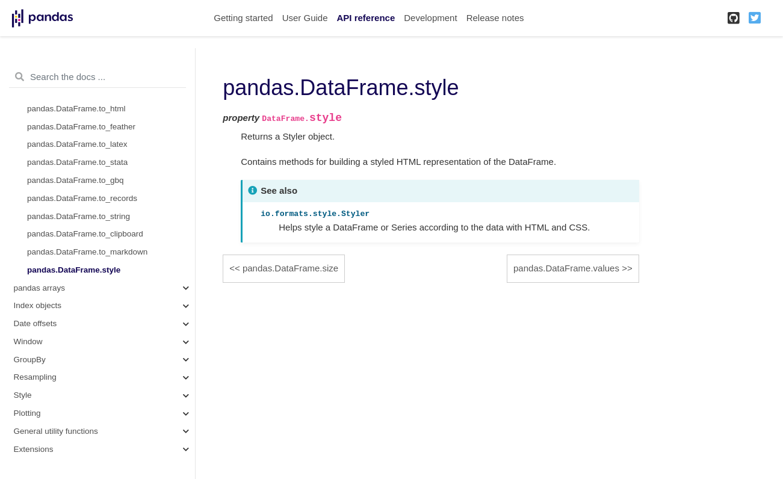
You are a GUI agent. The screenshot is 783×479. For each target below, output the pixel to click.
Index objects (38, 305)
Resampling (35, 377)
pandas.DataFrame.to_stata (77, 162)
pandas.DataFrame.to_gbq (75, 180)
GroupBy (30, 359)
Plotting (27, 413)
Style (23, 395)
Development (430, 18)
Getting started (243, 18)
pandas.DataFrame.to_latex (77, 144)
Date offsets (35, 323)
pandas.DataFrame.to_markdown (87, 251)
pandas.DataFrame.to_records (82, 198)
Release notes (495, 18)
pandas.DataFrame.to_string (78, 216)
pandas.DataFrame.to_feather (81, 126)
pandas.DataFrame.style (73, 269)
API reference (366, 18)
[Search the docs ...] (97, 77)
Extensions (34, 449)
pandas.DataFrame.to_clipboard (85, 233)
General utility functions (56, 431)
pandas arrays (40, 287)
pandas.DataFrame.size (290, 268)
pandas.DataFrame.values (566, 268)
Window (28, 341)
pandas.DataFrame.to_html (76, 108)
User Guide (305, 18)
